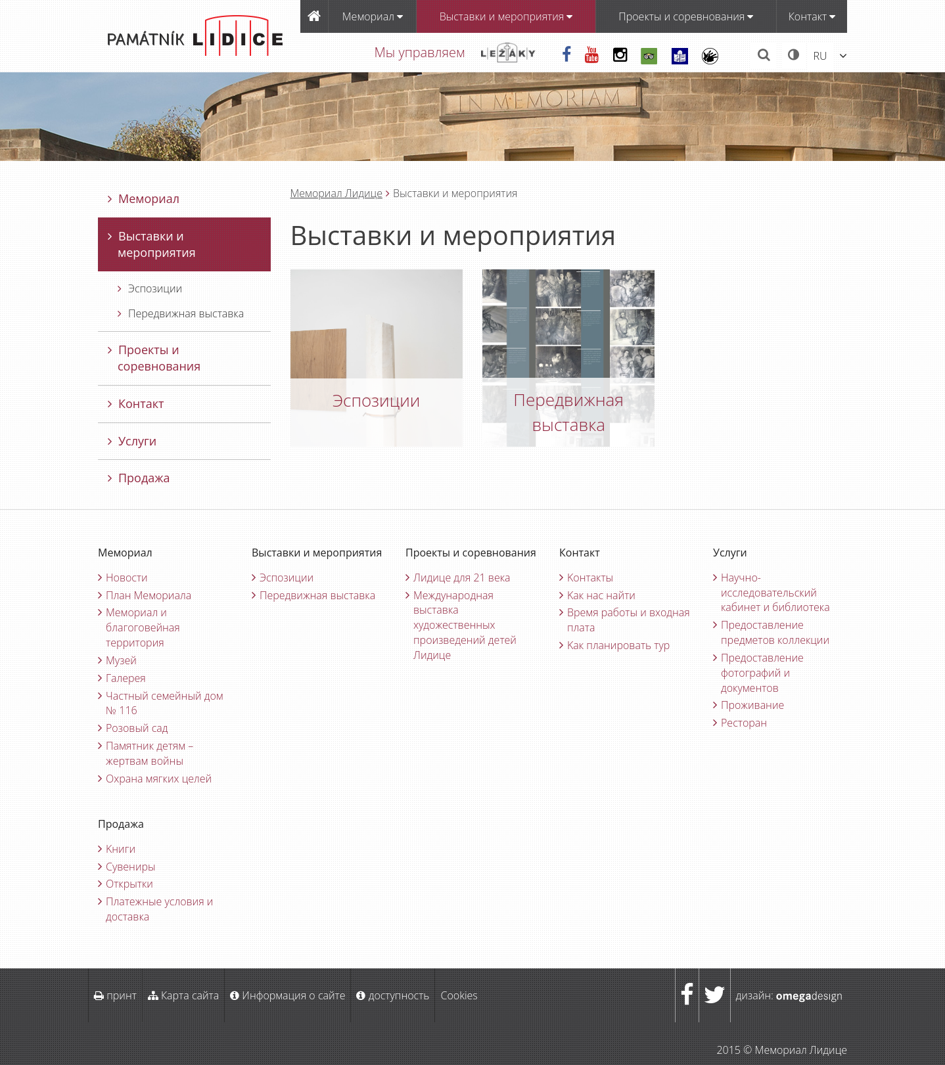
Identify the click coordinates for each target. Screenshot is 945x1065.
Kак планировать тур (618, 645)
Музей (121, 660)
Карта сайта (183, 995)
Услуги (132, 441)
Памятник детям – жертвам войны (149, 753)
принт (115, 995)
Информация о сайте (287, 995)
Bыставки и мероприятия (506, 16)
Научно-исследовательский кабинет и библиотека (775, 592)
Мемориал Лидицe (336, 193)
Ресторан (744, 722)
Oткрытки (129, 883)
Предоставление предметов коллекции (775, 632)
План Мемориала (148, 595)
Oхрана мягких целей (159, 778)
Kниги (120, 849)
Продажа (139, 478)
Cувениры (131, 866)
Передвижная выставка (181, 313)
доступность (392, 995)
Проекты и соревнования (685, 16)
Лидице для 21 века (462, 577)
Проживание (752, 705)
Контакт (812, 16)
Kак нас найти (601, 595)
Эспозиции (150, 288)
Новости (127, 577)
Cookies (458, 995)
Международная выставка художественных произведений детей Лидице (465, 625)
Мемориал (372, 16)
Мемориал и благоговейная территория (143, 627)
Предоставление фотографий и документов (762, 672)
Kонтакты (590, 577)
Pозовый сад (137, 728)
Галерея (126, 678)
